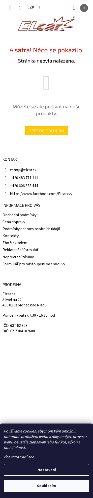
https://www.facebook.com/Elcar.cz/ (41, 194)
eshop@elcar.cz (23, 170)
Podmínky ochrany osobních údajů (31, 229)
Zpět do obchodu (46, 130)
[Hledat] (10, 8)
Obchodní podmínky (19, 215)
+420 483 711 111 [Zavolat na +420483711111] (24, 178)
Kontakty (10, 236)
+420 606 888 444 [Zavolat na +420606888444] (24, 186)
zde (31, 457)
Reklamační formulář (20, 250)
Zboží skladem (14, 243)
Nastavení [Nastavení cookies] (46, 470)
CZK (31, 7)
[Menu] (84, 8)
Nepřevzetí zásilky (18, 257)
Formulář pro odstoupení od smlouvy (33, 264)
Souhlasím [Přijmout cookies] (46, 486)
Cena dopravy (13, 222)
